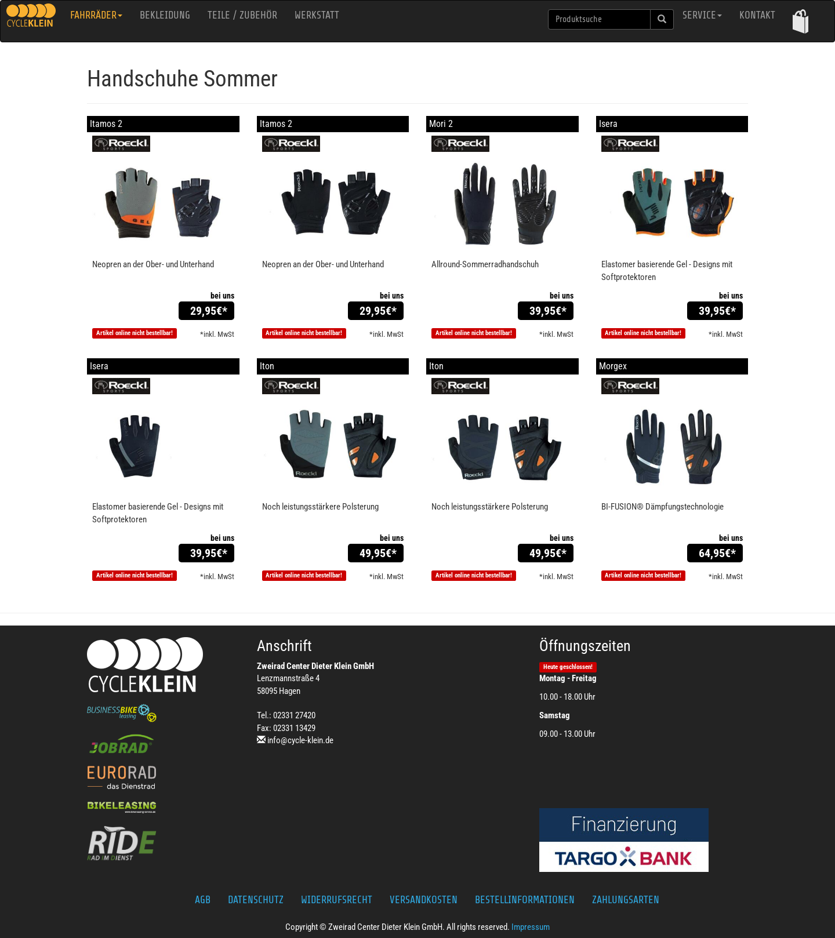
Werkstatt (317, 15)
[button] (800, 21)
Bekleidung (165, 15)
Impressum (530, 927)
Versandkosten (424, 900)
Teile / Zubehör (242, 15)
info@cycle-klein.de (300, 740)
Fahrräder (96, 15)
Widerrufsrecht (336, 900)
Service (702, 15)
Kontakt (757, 15)
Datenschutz (256, 900)
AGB (202, 900)
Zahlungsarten (625, 900)
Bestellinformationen (525, 900)
